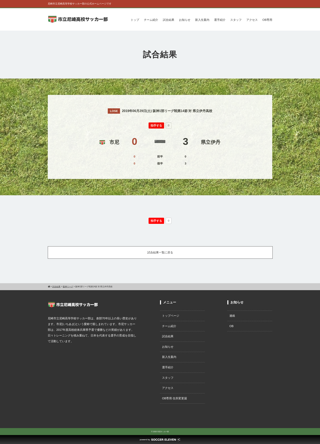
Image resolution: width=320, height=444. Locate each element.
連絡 (232, 315)
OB (231, 326)
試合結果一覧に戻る (160, 252)
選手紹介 (220, 19)
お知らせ (184, 19)
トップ (135, 19)
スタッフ (236, 19)
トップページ (170, 315)
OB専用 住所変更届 (174, 398)
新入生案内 (202, 19)
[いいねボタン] (156, 125)
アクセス (252, 19)
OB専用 (267, 19)
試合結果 (168, 19)
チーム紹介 (151, 19)
